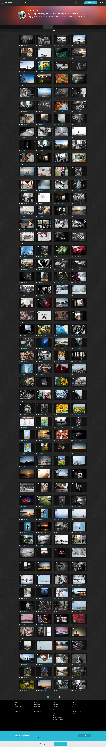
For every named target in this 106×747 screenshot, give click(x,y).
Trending (35, 709)
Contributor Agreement (57, 709)
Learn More (84, 736)
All (50, 30)
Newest (59, 27)
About (16, 704)
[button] (17, 2)
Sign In (101, 3)
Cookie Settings (56, 708)
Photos (54, 30)
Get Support (74, 704)
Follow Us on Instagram (59, 719)
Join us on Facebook (58, 717)
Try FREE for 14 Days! (91, 3)
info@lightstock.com (76, 708)
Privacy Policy (55, 706)
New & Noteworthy (37, 711)
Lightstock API (17, 711)
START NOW (61, 744)
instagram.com (58, 20)
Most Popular (36, 708)
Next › (57, 697)
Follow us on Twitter (58, 715)
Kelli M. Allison (26, 45)
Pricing (81, 2)
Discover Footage (37, 706)
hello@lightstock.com (76, 714)
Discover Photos (37, 704)
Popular (48, 27)
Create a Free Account (19, 706)
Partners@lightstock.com (76, 711)
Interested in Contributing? (19, 713)
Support (16, 709)
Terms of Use (55, 704)
